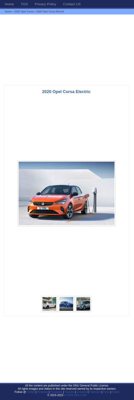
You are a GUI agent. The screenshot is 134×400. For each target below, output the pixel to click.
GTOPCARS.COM (75, 395)
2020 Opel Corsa (23, 11)
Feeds (115, 392)
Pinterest (42, 392)
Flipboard (95, 392)
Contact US (72, 4)
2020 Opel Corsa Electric (66, 91)
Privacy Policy (45, 4)
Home (9, 4)
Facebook (56, 392)
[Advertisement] (67, 50)
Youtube (69, 392)
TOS (24, 4)
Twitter (31, 392)
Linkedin (82, 392)
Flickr (106, 392)
